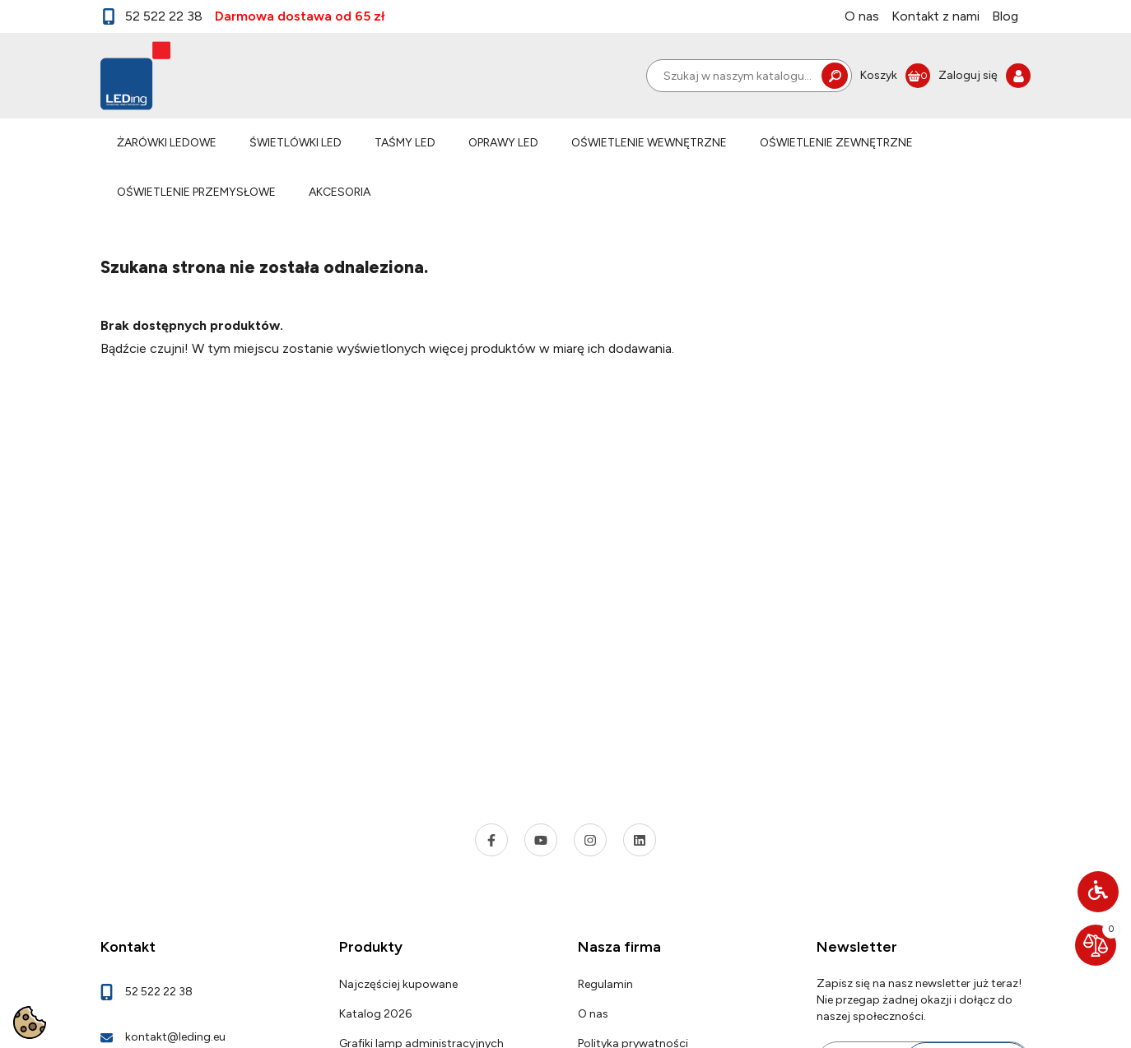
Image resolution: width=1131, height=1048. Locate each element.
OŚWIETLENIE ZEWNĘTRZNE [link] (836, 143)
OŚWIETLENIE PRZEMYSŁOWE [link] (196, 192)
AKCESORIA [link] (339, 192)
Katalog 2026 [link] (375, 1014)
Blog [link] (1005, 16)
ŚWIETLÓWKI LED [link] (295, 143)
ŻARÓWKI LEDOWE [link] (166, 143)
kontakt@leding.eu (175, 1037)
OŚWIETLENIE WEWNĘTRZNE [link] (649, 143)
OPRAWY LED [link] (503, 143)
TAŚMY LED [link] (405, 143)
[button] (1098, 891)
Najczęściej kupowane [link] (398, 984)
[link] (895, 75)
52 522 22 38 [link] (151, 16)
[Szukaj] (749, 75)
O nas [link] (862, 16)
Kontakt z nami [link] (935, 16)
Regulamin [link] (605, 984)
